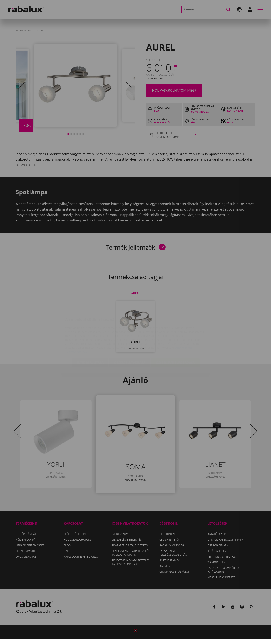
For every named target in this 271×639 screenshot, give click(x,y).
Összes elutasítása (129, 340)
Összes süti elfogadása (175, 340)
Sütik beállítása (90, 340)
